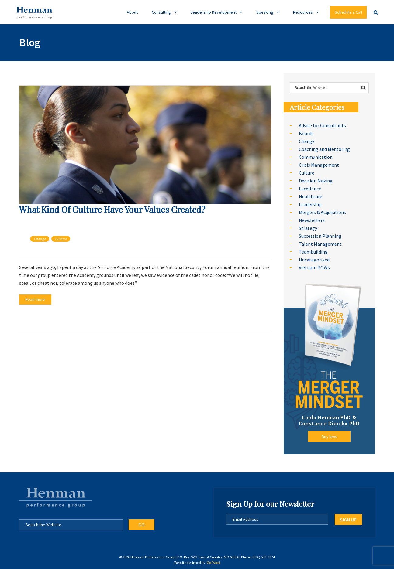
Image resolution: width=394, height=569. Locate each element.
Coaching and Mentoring (324, 149)
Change (40, 239)
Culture (61, 239)
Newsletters (312, 220)
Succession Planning (320, 236)
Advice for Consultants (322, 125)
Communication (316, 157)
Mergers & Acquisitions (322, 212)
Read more (35, 299)
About (132, 12)
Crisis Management (319, 165)
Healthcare (310, 196)
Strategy (308, 228)
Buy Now (329, 436)
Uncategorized (314, 260)
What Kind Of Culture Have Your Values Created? (112, 209)
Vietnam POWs (314, 267)
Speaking (264, 12)
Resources (303, 12)
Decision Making (316, 181)
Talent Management (320, 244)
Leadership (310, 204)
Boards (306, 133)
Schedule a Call (348, 12)
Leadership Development (214, 12)
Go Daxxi (213, 562)
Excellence (310, 189)
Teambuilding (313, 252)
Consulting (161, 12)
